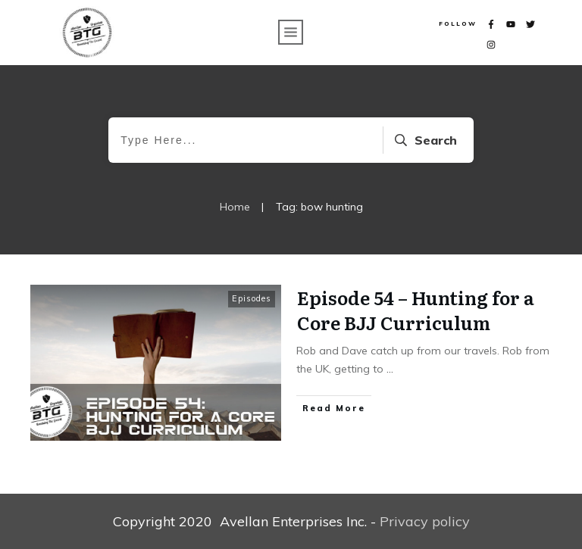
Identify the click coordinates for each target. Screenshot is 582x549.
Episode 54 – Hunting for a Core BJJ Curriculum (415, 310)
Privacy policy (425, 521)
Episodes (251, 298)
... (389, 369)
